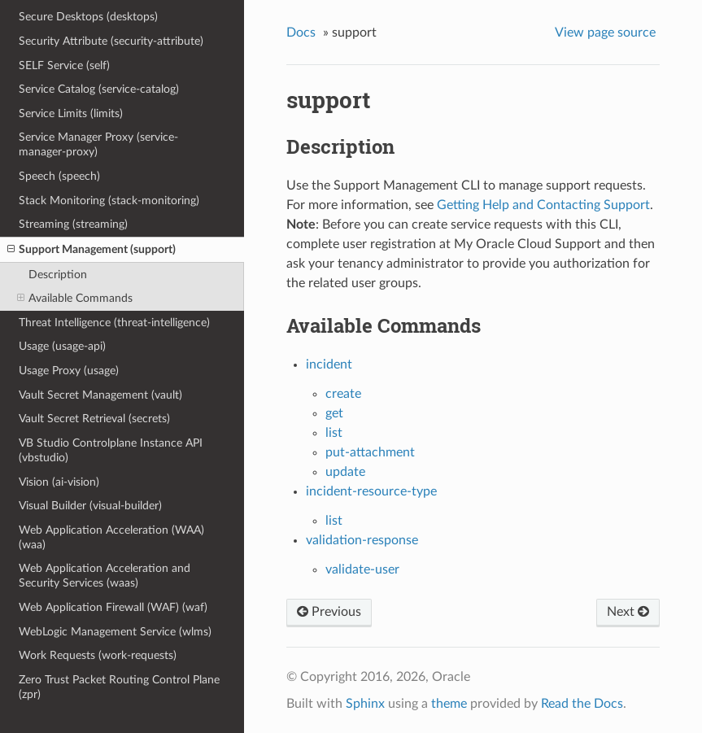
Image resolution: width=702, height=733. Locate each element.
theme (449, 703)
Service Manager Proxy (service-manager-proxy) (98, 144)
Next (628, 611)
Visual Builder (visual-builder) (90, 506)
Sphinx (365, 703)
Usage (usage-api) (62, 346)
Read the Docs (582, 703)
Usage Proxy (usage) (69, 370)
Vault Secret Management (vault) (100, 395)
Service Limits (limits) (71, 113)
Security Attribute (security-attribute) (111, 41)
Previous (329, 611)
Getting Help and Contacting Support (543, 205)
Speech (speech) (59, 176)
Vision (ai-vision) (59, 482)
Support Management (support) (91, 249)
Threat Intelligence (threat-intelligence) (114, 322)
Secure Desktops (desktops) (88, 17)
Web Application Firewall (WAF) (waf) (113, 607)
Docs (301, 32)
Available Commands (75, 298)
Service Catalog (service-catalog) (99, 89)
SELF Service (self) (64, 65)
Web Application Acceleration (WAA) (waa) (111, 537)
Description (57, 274)
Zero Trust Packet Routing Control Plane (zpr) (119, 687)
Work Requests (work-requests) (98, 655)
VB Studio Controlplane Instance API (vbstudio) (111, 450)
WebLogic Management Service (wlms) (115, 632)
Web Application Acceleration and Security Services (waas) (104, 575)
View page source (605, 32)
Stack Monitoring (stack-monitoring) (109, 200)
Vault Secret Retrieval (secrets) (94, 418)
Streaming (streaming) (73, 224)
